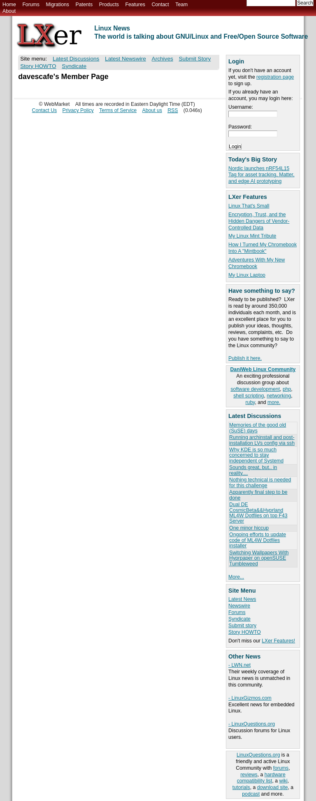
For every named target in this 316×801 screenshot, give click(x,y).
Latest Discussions (76, 59)
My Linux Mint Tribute (252, 236)
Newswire (239, 606)
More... (236, 577)
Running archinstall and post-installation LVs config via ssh (262, 440)
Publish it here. (245, 358)
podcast (251, 794)
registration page (275, 77)
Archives (162, 59)
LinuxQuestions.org (258, 755)
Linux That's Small (248, 206)
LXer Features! (278, 641)
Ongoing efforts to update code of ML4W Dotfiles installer (257, 540)
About (9, 11)
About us (152, 110)
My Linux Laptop (246, 275)
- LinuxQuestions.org (251, 724)
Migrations (57, 4)
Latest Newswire (125, 59)
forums (280, 768)
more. (273, 402)
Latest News (242, 599)
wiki (283, 781)
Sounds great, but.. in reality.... (253, 470)
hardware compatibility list (261, 778)
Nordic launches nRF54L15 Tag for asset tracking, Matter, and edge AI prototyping (261, 175)
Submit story (242, 625)
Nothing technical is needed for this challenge (260, 482)
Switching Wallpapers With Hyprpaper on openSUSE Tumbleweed (258, 558)
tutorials (241, 787)
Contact (160, 4)
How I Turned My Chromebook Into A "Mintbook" (262, 248)
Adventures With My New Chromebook (256, 263)
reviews (248, 775)
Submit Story (195, 59)
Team (181, 4)
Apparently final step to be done (258, 494)
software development (255, 389)
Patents (84, 4)
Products (109, 4)
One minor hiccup (249, 528)
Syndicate (239, 619)
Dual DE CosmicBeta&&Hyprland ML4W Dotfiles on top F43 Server (258, 513)
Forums (30, 4)
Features (135, 4)
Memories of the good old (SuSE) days (257, 427)
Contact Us (44, 110)
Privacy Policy (78, 110)
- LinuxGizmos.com (250, 698)
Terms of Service (118, 110)
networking (279, 396)
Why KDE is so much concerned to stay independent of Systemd (256, 455)
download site (272, 787)
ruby (250, 402)
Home (9, 4)
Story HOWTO (244, 632)
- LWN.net (239, 665)
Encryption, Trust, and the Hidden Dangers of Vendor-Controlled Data (258, 221)
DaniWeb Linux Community (263, 369)
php (287, 389)
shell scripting (248, 396)
